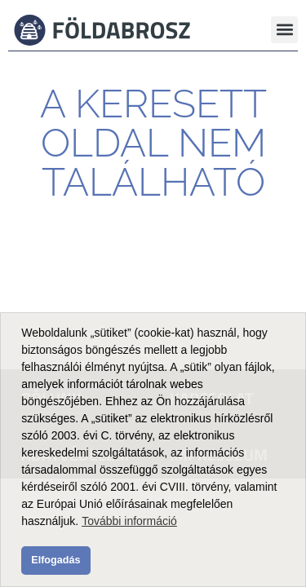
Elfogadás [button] (55, 560)
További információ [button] (129, 520)
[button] (284, 29)
